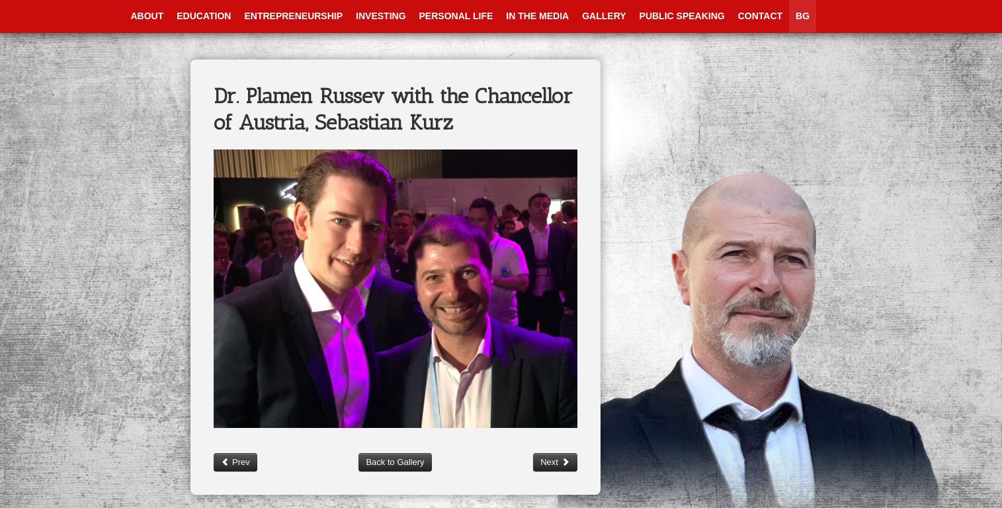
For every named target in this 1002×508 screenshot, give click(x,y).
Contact (760, 16)
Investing (380, 16)
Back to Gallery (395, 462)
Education (204, 16)
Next (554, 462)
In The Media (537, 16)
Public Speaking (682, 16)
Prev (235, 462)
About (147, 16)
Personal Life (456, 16)
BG (803, 16)
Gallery (604, 16)
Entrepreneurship (293, 16)
